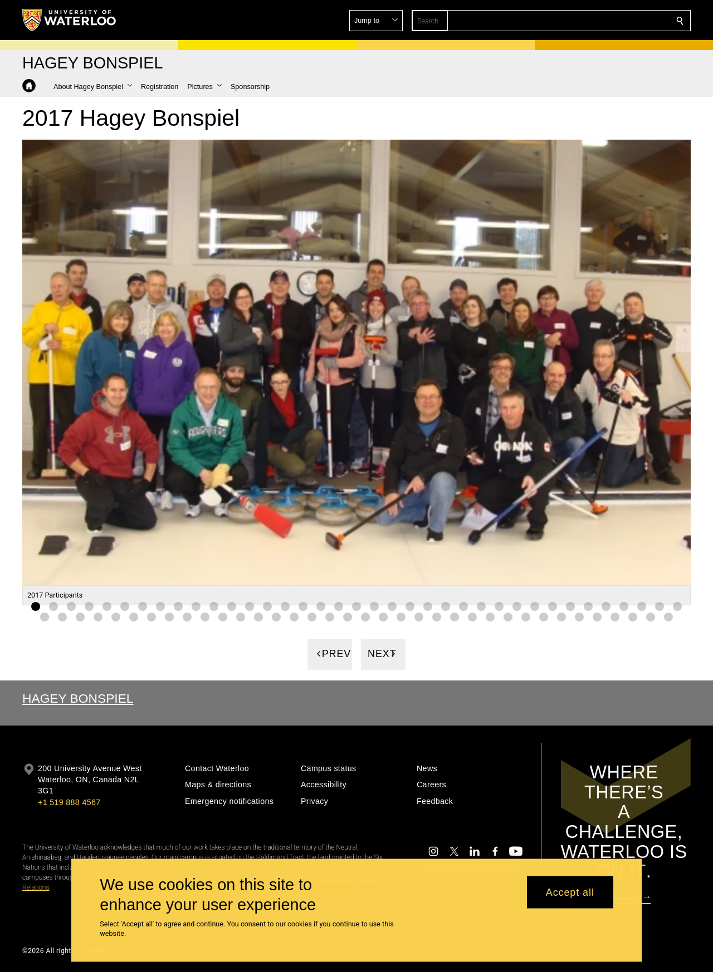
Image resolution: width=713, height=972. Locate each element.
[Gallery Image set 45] (169, 616)
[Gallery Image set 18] (338, 605)
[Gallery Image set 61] (454, 616)
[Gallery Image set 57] (383, 616)
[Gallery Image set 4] (89, 605)
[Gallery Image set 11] (213, 605)
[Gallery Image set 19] (356, 605)
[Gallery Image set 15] (285, 605)
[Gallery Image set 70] (615, 616)
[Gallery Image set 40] (80, 616)
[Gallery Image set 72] (650, 616)
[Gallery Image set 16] (303, 605)
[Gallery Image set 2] (53, 605)
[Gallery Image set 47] (205, 616)
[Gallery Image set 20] (374, 605)
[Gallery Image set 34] (623, 605)
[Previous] (329, 653)
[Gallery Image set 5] (106, 605)
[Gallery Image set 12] (231, 605)
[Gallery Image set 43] (133, 616)
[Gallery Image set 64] (508, 616)
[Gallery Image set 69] (597, 616)
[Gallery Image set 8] (160, 605)
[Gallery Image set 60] (436, 616)
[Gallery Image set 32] (588, 605)
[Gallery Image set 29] (534, 605)
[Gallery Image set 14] (267, 605)
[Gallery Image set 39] (62, 616)
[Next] (383, 653)
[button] (599, 21)
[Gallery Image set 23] (427, 605)
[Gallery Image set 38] (44, 616)
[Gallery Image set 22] (410, 605)
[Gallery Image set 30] (552, 605)
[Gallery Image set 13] (249, 605)
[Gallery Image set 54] (329, 616)
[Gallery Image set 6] (124, 605)
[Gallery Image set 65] (525, 616)
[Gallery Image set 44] (151, 616)
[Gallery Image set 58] (401, 616)
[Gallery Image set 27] (499, 605)
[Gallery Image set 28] (516, 605)
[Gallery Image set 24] (445, 605)
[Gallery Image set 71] (632, 616)
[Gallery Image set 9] (178, 605)
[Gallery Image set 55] (347, 616)
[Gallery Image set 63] (490, 616)
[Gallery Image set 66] (543, 616)
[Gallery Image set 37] (677, 605)
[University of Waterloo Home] (69, 20)
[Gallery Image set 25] (463, 605)
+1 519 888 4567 (69, 802)
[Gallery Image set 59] (418, 616)
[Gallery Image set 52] (294, 616)
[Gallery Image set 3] (71, 605)
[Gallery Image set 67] (561, 616)
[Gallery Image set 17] (320, 605)
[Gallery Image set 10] (196, 605)
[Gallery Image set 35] (641, 605)
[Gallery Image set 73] (668, 616)
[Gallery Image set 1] (35, 605)
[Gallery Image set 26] (481, 605)
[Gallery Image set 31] (570, 605)
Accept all (570, 891)
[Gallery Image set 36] (659, 605)
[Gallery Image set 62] (472, 616)
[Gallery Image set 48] (222, 616)
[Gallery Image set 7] (142, 605)
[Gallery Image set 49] (240, 616)
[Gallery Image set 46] (187, 616)
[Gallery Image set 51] (276, 616)
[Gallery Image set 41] (98, 616)
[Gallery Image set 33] (606, 605)
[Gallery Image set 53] (311, 616)
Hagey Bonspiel (78, 698)
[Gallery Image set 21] (392, 605)
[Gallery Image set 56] (365, 616)
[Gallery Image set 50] (258, 616)
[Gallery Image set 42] (115, 616)
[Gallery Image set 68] (579, 616)
